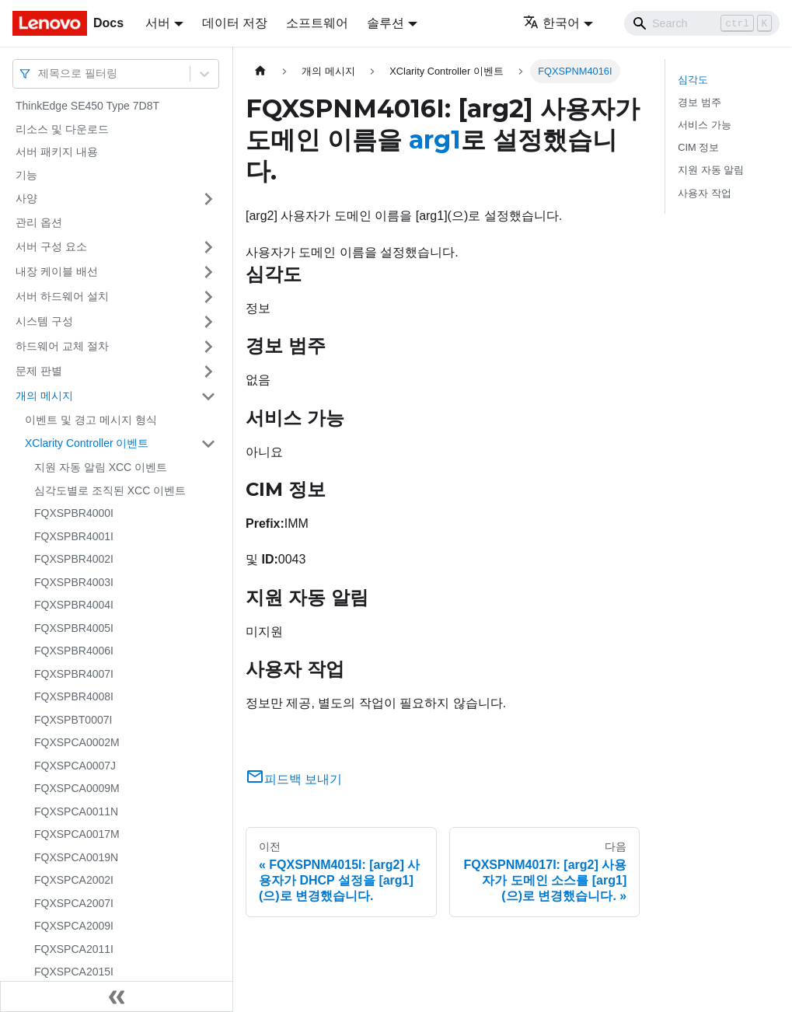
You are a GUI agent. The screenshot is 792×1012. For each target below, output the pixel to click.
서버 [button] (157, 23)
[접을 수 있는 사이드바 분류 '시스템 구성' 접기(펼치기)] (208, 321)
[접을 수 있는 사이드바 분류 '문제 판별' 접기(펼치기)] (208, 371)
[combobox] (39, 73)
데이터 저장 (234, 23)
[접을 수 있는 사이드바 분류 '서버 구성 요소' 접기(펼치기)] (208, 247)
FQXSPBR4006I (73, 650)
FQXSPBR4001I (73, 536)
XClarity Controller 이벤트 (86, 443)
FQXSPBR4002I (73, 559)
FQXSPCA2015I (73, 971)
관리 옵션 (39, 222)
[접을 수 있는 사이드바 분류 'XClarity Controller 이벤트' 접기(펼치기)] (208, 443)
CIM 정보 (698, 147)
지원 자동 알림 (711, 170)
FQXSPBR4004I (73, 604)
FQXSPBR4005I (73, 628)
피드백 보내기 (294, 779)
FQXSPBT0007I (73, 720)
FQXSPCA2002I (73, 880)
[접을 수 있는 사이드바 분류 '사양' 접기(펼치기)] (208, 199)
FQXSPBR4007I (73, 674)
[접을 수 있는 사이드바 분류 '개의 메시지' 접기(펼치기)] (208, 396)
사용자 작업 (704, 193)
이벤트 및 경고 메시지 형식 (91, 420)
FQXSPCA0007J (75, 765)
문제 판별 (39, 371)
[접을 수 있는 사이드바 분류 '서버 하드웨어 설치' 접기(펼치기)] (208, 296)
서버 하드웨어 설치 (62, 296)
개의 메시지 (44, 395)
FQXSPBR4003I (73, 582)
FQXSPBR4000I (73, 513)
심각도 (693, 79)
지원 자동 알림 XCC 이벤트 (100, 467)
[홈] (260, 71)
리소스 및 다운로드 (62, 129)
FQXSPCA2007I (73, 903)
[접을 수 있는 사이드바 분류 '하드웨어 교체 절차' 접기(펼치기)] (208, 346)
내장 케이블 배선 (57, 271)
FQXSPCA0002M (77, 742)
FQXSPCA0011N (76, 811)
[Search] (702, 23)
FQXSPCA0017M (77, 834)
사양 (26, 198)
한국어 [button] (551, 23)
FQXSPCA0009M (77, 788)
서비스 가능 (704, 125)
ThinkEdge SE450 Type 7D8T (87, 105)
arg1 (435, 139)
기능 (26, 175)
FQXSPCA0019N (76, 857)
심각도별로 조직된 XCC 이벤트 (110, 490)
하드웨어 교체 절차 (62, 346)
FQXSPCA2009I (73, 926)
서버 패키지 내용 (57, 151)
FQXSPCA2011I (73, 949)
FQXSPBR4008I (73, 696)
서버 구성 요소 (51, 246)
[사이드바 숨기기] (116, 996)
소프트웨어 (317, 23)
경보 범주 (699, 102)
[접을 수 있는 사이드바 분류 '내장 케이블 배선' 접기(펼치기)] (208, 272)
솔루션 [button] (385, 23)
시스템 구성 (44, 321)
